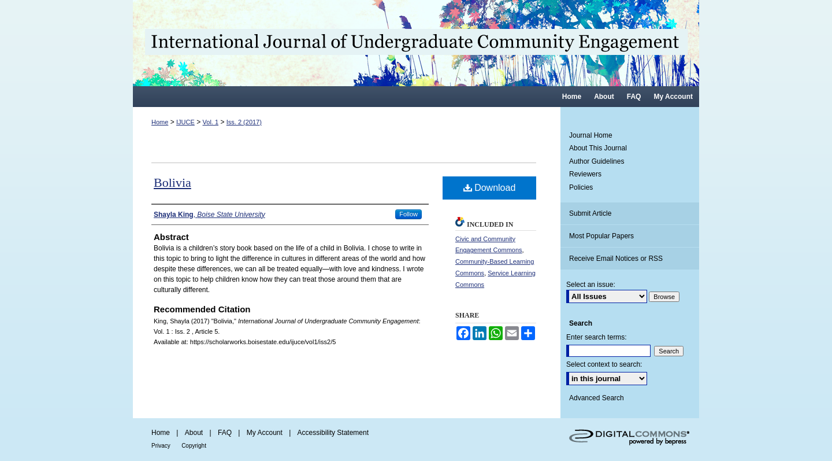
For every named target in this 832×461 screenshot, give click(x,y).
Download (489, 188)
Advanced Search (596, 398)
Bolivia (172, 182)
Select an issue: (590, 285)
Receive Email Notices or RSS (616, 259)
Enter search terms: (596, 337)
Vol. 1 (211, 122)
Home (159, 122)
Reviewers (585, 174)
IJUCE (185, 122)
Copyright (193, 445)
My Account (265, 433)
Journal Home (590, 135)
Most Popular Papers (601, 236)
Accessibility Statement (333, 433)
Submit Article (590, 213)
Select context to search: (604, 364)
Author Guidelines (596, 161)
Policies (581, 187)
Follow (408, 214)
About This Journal (598, 148)
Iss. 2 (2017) (244, 122)
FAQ (225, 433)
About (194, 433)
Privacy (160, 445)
